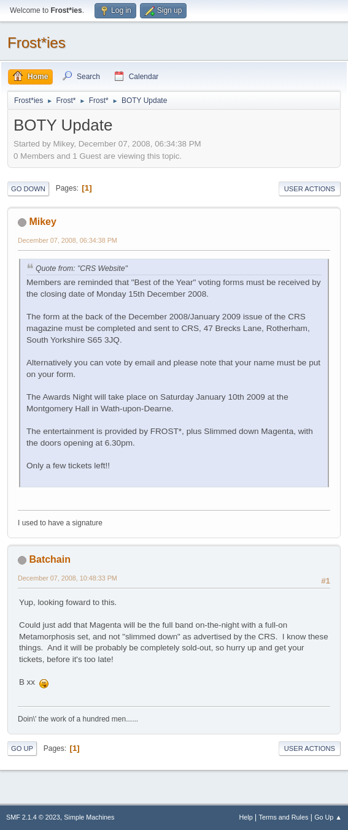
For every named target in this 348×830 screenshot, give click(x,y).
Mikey (42, 221)
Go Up (22, 748)
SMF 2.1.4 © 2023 (33, 817)
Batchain (50, 559)
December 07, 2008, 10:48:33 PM (67, 578)
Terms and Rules (284, 817)
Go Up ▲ (328, 817)
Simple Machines (89, 817)
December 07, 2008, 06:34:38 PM (67, 240)
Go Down (28, 188)
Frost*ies (36, 42)
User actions (309, 188)
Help (246, 817)
